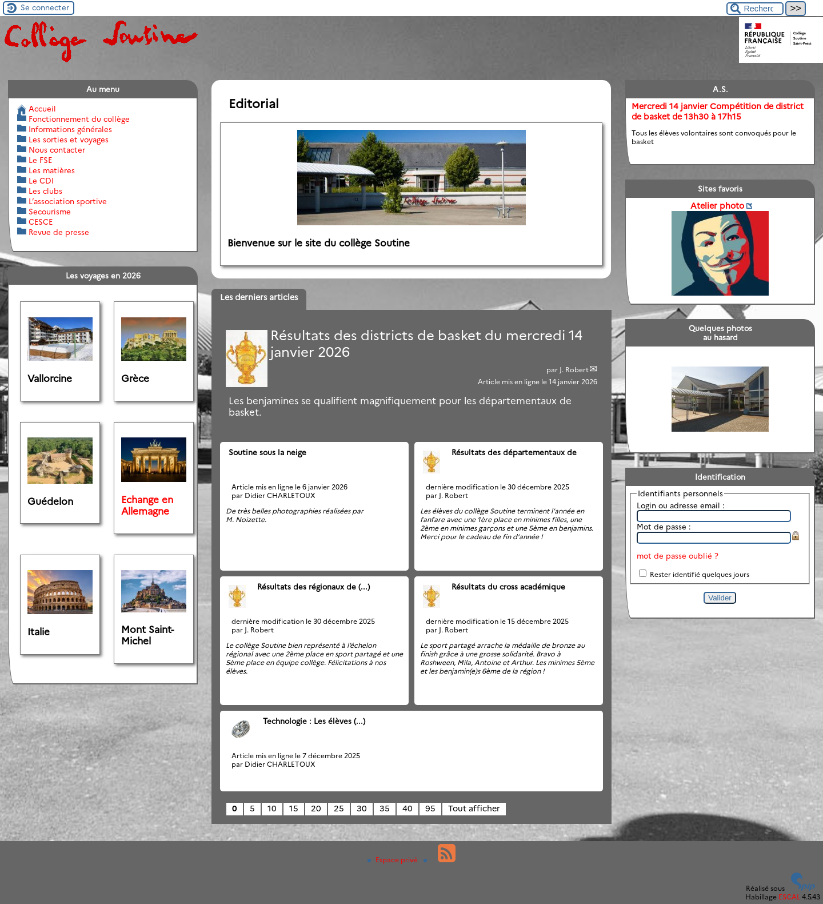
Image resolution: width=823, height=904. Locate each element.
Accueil (42, 108)
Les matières (52, 170)
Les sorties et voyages (69, 139)
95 (430, 808)
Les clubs (45, 191)
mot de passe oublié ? (677, 555)
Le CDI (41, 180)
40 (407, 808)
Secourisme (50, 211)
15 (293, 808)
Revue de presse (59, 232)
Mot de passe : (664, 526)
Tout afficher (474, 808)
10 (272, 808)
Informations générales (70, 129)
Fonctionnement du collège (79, 119)
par (553, 369)
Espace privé (393, 859)
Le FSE (40, 160)
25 (339, 808)
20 (316, 808)
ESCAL (789, 897)
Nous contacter (57, 149)
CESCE (41, 221)
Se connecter (45, 7)
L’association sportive (68, 201)
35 (384, 808)
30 (362, 808)
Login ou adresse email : (681, 505)
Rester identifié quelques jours (699, 574)
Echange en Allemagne (147, 505)
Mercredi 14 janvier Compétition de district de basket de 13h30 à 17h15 (718, 111)
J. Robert (574, 369)
